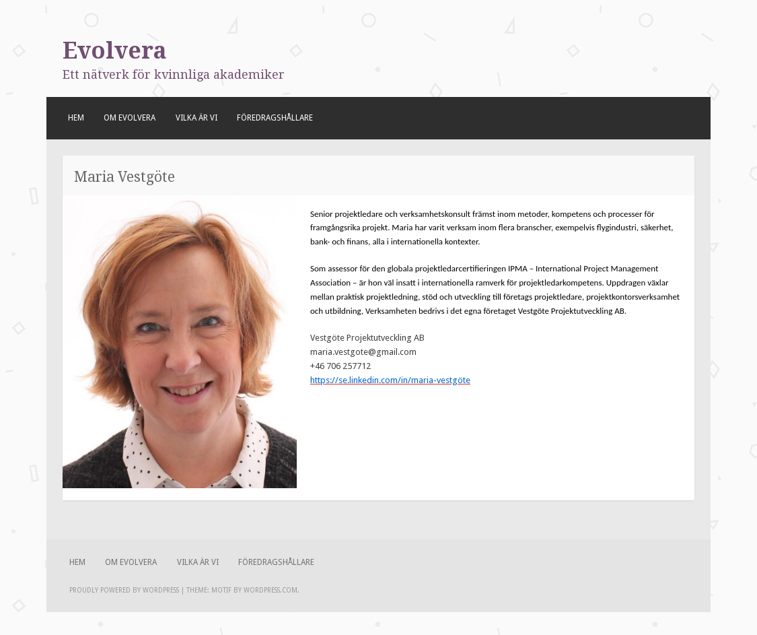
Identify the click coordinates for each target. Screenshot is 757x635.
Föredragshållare (275, 118)
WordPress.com (270, 590)
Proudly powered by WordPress (124, 590)
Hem (76, 118)
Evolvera (115, 50)
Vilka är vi (196, 118)
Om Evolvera (129, 118)
